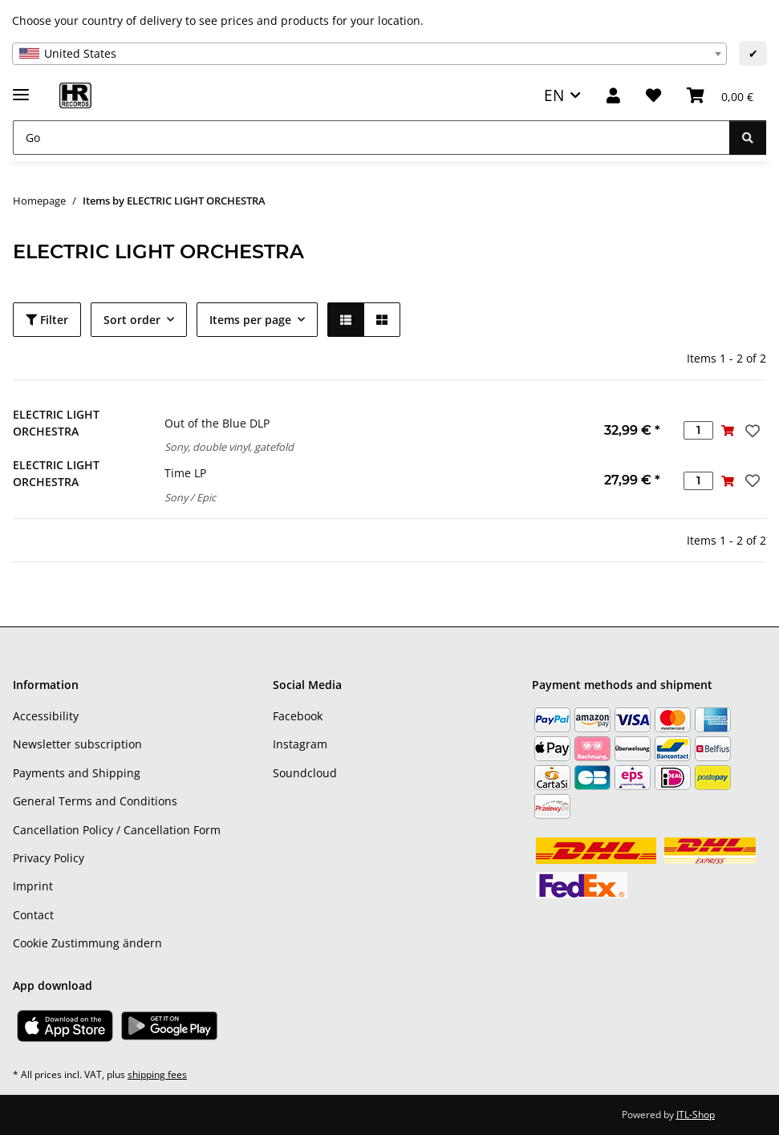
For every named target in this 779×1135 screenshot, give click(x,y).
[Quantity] (698, 430)
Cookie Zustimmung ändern (87, 943)
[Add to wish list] (751, 431)
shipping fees (157, 1074)
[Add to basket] (728, 430)
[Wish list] (653, 96)
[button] (613, 96)
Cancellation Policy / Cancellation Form (117, 829)
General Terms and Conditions (95, 801)
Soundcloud (305, 772)
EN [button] (554, 95)
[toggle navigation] (21, 88)
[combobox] (369, 54)
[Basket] (720, 96)
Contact (33, 914)
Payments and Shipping (76, 772)
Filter (47, 319)
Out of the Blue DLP (217, 423)
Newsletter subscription (77, 744)
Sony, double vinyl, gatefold (229, 447)
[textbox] (369, 53)
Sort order (131, 319)
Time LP (185, 472)
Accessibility (46, 716)
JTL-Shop (695, 1114)
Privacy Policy (48, 857)
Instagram (300, 744)
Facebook (298, 716)
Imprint (33, 886)
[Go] (371, 137)
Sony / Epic (190, 497)
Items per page (250, 319)
